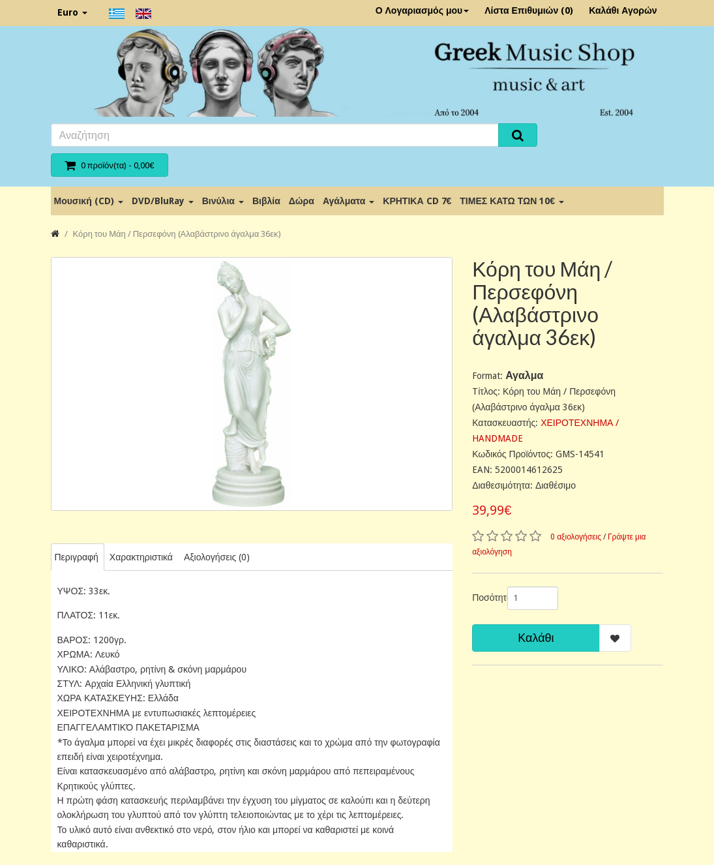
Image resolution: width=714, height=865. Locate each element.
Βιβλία (266, 201)
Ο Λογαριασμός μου (422, 10)
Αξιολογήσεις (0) (217, 557)
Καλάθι (536, 638)
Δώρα (301, 201)
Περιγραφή (76, 557)
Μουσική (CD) (88, 201)
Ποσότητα (485, 597)
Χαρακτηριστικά (141, 557)
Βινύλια (223, 201)
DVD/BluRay (163, 201)
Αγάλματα (348, 201)
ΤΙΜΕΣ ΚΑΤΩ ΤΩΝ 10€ (512, 201)
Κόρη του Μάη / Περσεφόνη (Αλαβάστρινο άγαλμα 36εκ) (177, 234)
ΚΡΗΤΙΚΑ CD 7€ (417, 201)
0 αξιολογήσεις (575, 536)
